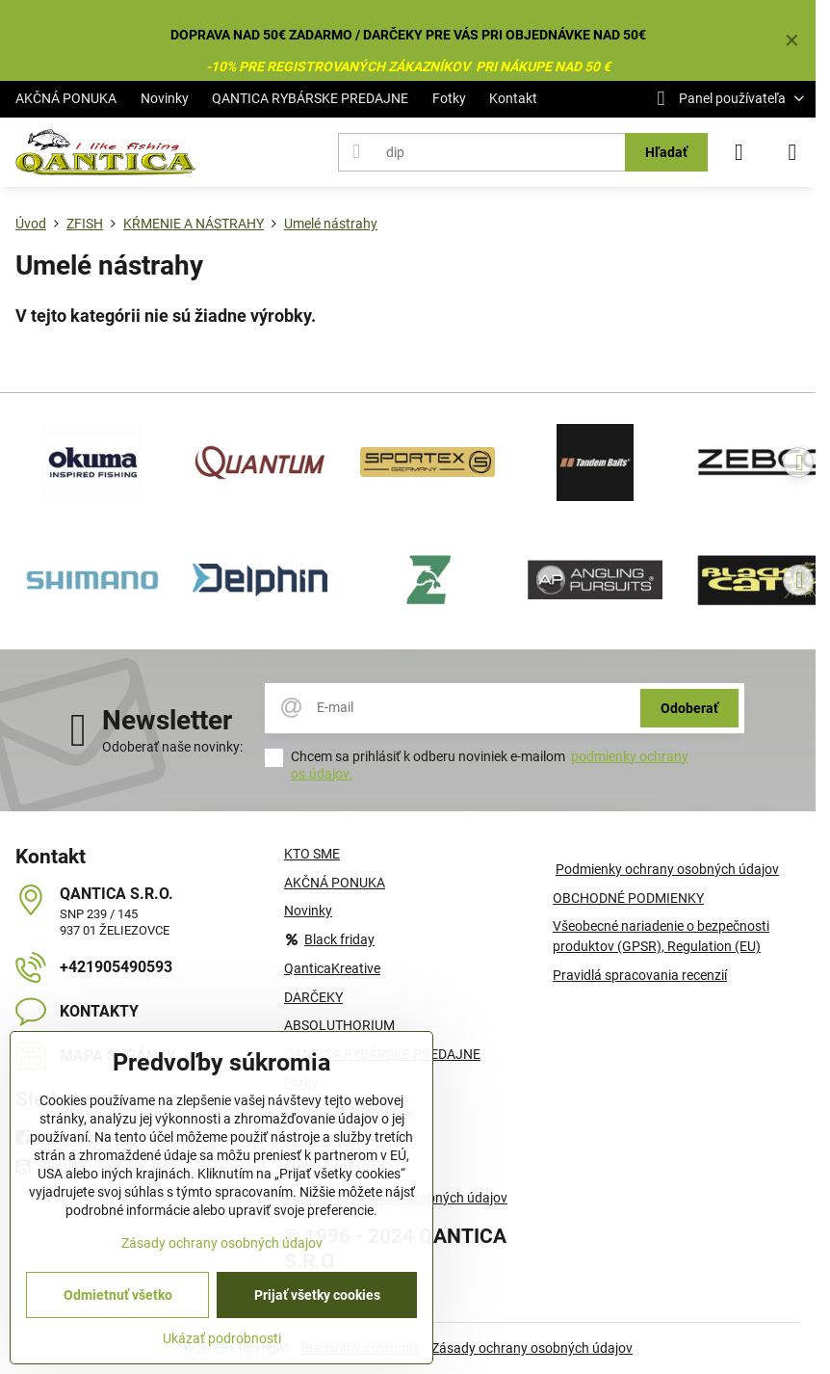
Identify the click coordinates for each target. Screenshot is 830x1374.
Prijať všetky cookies (317, 1295)
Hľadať (666, 152)
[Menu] (792, 152)
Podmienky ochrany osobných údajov (667, 869)
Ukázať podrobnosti (222, 1338)
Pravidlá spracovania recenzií (640, 975)
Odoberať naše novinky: (172, 746)
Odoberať (689, 708)
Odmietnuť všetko (118, 1295)
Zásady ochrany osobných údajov (532, 1348)
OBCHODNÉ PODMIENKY (628, 898)
